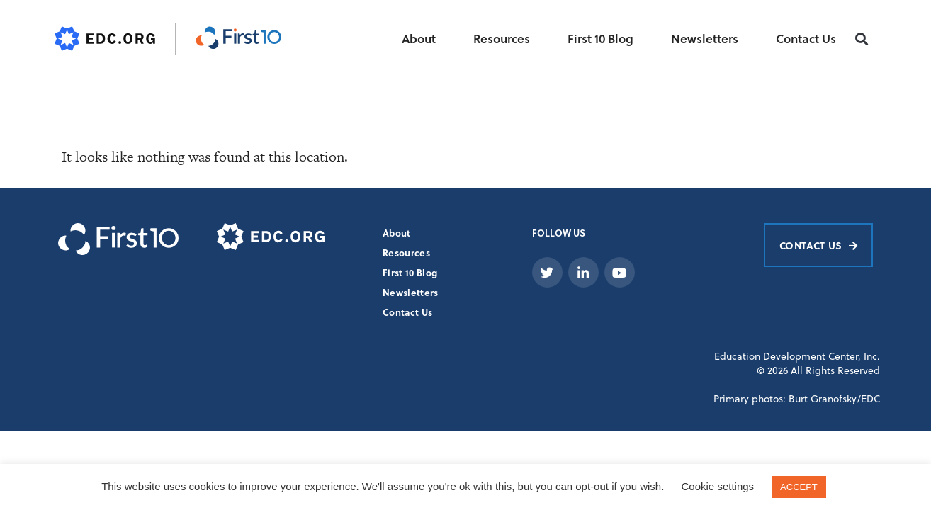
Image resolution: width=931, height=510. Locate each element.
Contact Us (806, 38)
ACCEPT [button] (799, 487)
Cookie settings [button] (718, 486)
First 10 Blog (600, 38)
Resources (501, 38)
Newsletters (704, 38)
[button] (862, 39)
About (419, 38)
